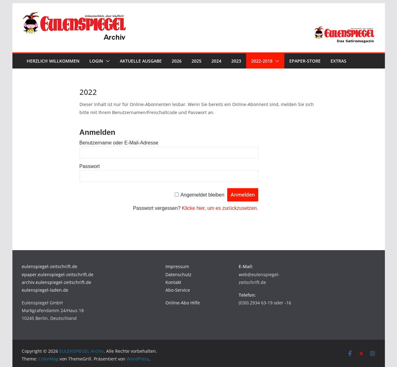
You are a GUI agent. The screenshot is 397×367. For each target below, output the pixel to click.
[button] (106, 61)
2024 (216, 61)
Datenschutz (178, 274)
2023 (236, 61)
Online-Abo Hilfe (182, 303)
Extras (338, 61)
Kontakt (173, 282)
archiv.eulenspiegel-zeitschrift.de (56, 282)
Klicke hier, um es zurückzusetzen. (220, 208)
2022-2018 (262, 61)
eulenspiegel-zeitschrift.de (49, 266)
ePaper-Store (305, 61)
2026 (177, 61)
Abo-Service (177, 290)
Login (96, 61)
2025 (196, 61)
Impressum (177, 266)
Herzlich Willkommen (53, 61)
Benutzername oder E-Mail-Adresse (118, 142)
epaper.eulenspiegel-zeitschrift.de (57, 274)
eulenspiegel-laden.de (45, 290)
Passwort (89, 166)
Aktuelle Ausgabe (141, 61)
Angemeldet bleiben (202, 194)
